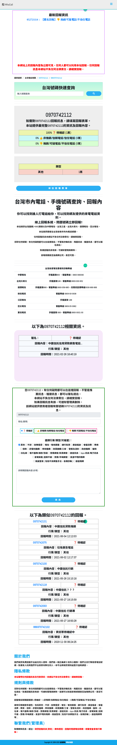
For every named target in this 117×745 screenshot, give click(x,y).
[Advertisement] (58, 42)
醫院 (93, 449)
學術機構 (45, 449)
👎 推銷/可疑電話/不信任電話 (81, 430)
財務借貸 (37, 445)
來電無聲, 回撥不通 (42, 457)
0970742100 (40, 563)
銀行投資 (65, 445)
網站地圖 (69, 742)
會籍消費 (86, 445)
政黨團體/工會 (58, 449)
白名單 (23, 453)
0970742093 (40, 606)
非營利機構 (33, 449)
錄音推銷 (79, 461)
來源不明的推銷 (76, 457)
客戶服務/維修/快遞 (38, 453)
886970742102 (41, 627)
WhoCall (7, 4)
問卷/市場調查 (60, 457)
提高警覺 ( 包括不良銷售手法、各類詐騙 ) (53, 461)
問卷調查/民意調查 (57, 453)
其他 (21, 445)
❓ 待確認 (26, 430)
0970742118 (40, 585)
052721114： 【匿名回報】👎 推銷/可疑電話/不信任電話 (58, 19)
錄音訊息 (73, 453)
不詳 (28, 445)
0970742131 (40, 521)
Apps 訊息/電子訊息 (88, 453)
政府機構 (84, 449)
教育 (95, 445)
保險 (23, 449)
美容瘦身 (76, 445)
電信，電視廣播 (51, 445)
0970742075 (40, 542)
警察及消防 (73, 449)
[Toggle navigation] (111, 4)
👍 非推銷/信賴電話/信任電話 (49, 430)
